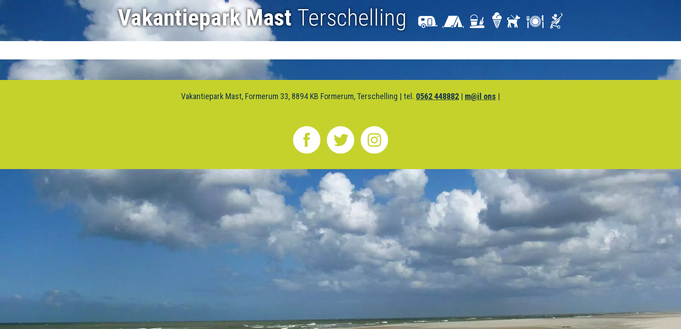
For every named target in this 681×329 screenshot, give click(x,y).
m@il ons (480, 96)
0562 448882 (437, 96)
